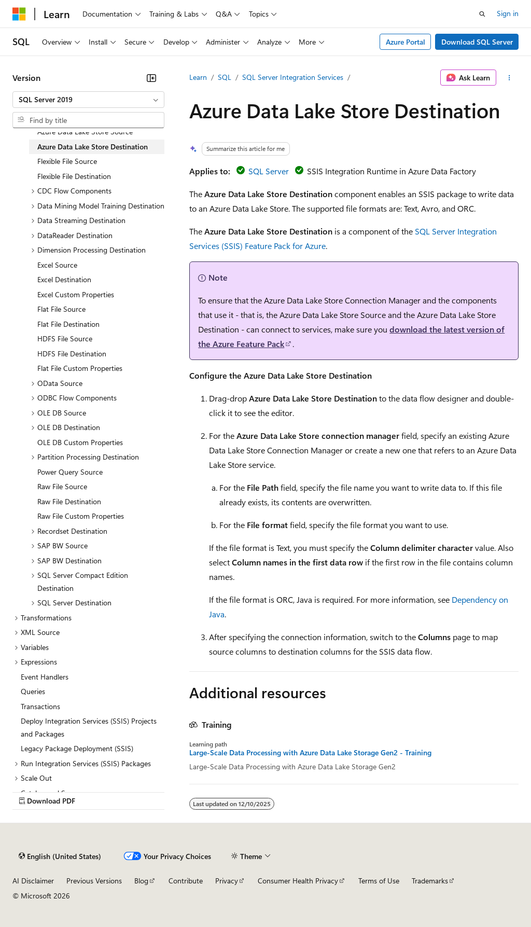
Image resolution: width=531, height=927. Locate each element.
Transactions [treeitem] (40, 706)
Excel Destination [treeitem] (64, 279)
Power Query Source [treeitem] (70, 472)
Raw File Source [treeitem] (62, 486)
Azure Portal (405, 42)
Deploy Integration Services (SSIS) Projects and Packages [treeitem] (89, 727)
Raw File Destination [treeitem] (69, 501)
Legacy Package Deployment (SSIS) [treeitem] (77, 748)
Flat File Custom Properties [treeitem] (79, 368)
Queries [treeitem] (33, 691)
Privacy (226, 881)
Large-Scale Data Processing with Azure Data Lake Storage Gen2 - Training (310, 752)
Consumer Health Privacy (298, 881)
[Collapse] (151, 77)
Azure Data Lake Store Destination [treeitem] (92, 146)
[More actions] (509, 78)
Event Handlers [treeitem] (44, 677)
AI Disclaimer (33, 881)
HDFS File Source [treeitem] (64, 338)
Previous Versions (94, 881)
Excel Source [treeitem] (57, 265)
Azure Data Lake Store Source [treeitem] (85, 131)
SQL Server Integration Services (292, 77)
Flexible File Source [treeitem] (67, 161)
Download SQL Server (477, 42)
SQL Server (268, 170)
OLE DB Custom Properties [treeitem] (80, 442)
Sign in (508, 13)
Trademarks (430, 881)
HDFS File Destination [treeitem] (71, 353)
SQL (224, 77)
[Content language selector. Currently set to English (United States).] (59, 856)
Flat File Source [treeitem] (61, 309)
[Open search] (482, 14)
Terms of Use (378, 881)
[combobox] (88, 99)
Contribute (186, 881)
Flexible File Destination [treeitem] (74, 176)
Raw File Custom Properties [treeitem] (80, 516)
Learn (198, 77)
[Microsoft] (19, 14)
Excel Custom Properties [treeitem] (75, 294)
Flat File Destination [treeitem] (68, 324)
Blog (141, 881)
